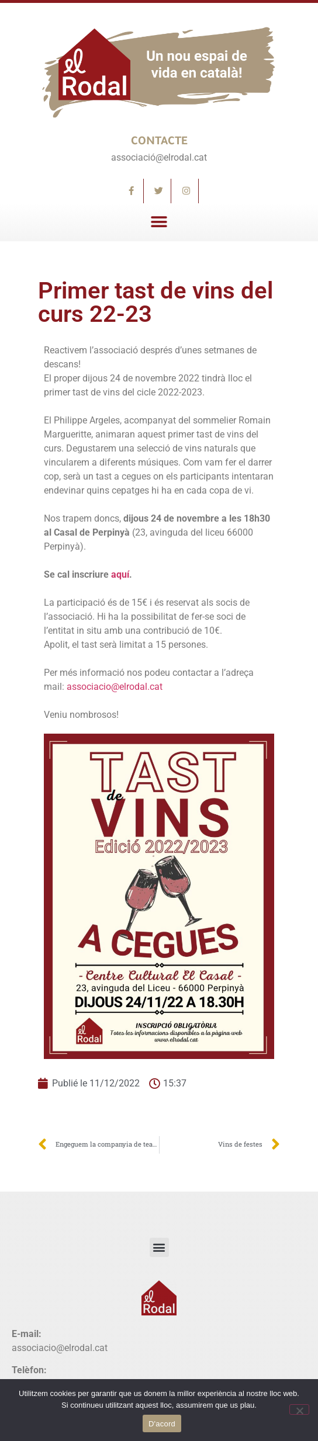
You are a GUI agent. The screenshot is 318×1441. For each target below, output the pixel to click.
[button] (159, 222)
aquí (120, 574)
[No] (299, 1409)
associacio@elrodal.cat (115, 686)
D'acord (161, 1423)
